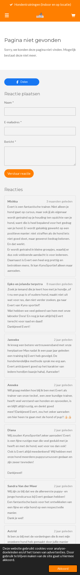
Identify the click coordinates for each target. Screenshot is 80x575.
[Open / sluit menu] (7, 15)
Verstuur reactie (19, 173)
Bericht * (10, 141)
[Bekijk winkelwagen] (73, 15)
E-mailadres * (13, 122)
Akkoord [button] (62, 568)
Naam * (9, 102)
